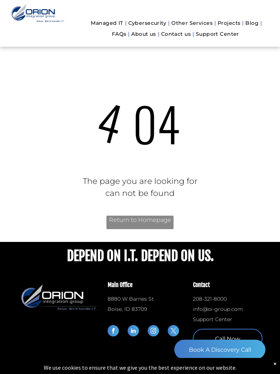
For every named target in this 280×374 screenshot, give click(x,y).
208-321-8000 (210, 299)
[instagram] (153, 331)
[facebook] (113, 331)
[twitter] (173, 331)
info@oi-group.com (218, 309)
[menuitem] (107, 23)
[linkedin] (133, 331)
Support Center (212, 319)
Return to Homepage (140, 219)
